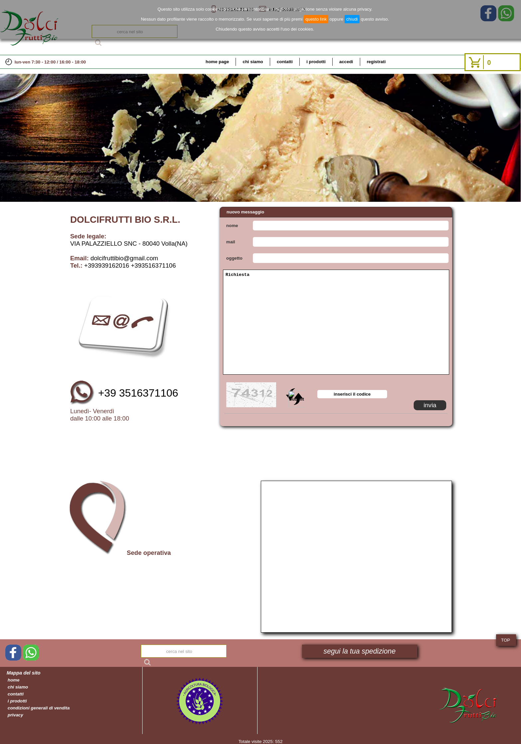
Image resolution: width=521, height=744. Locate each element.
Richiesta (336, 322)
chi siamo (253, 61)
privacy (15, 714)
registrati (376, 61)
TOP (505, 640)
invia (430, 405)
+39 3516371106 (138, 393)
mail (230, 241)
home (14, 680)
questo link (316, 19)
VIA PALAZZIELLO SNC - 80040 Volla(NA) (128, 243)
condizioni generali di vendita (39, 707)
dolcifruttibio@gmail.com (124, 258)
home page (217, 61)
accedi (346, 61)
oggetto (234, 258)
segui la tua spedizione (360, 651)
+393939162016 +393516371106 (130, 265)
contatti (285, 61)
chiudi (352, 19)
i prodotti (316, 61)
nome (232, 225)
